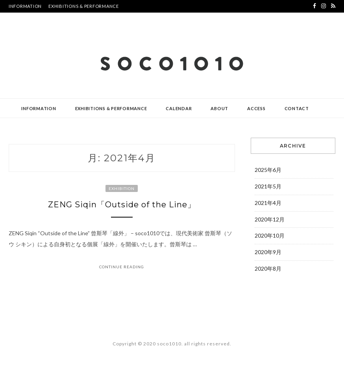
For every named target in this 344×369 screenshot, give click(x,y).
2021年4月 (268, 202)
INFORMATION (25, 6)
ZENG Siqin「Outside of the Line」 (122, 204)
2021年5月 (268, 186)
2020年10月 (270, 235)
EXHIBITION (122, 188)
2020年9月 (268, 252)
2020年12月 (270, 219)
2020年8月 (268, 268)
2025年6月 (268, 169)
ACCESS (256, 108)
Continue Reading (121, 266)
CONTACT (297, 108)
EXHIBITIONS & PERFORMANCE (83, 6)
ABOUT (219, 108)
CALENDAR (179, 108)
